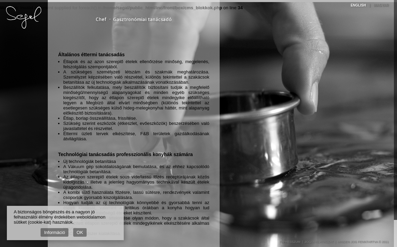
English (358, 5)
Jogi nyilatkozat (319, 242)
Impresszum (290, 242)
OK (80, 232)
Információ (54, 232)
